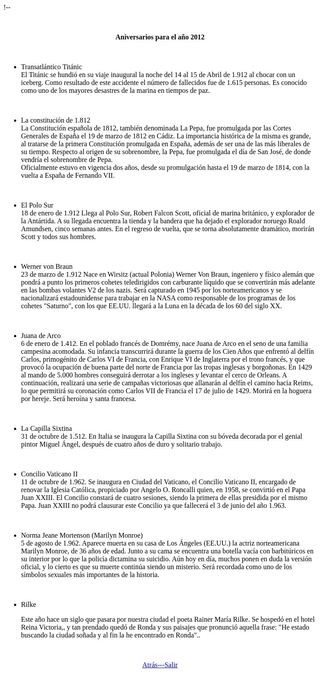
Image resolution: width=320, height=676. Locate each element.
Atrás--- (153, 665)
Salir (171, 665)
